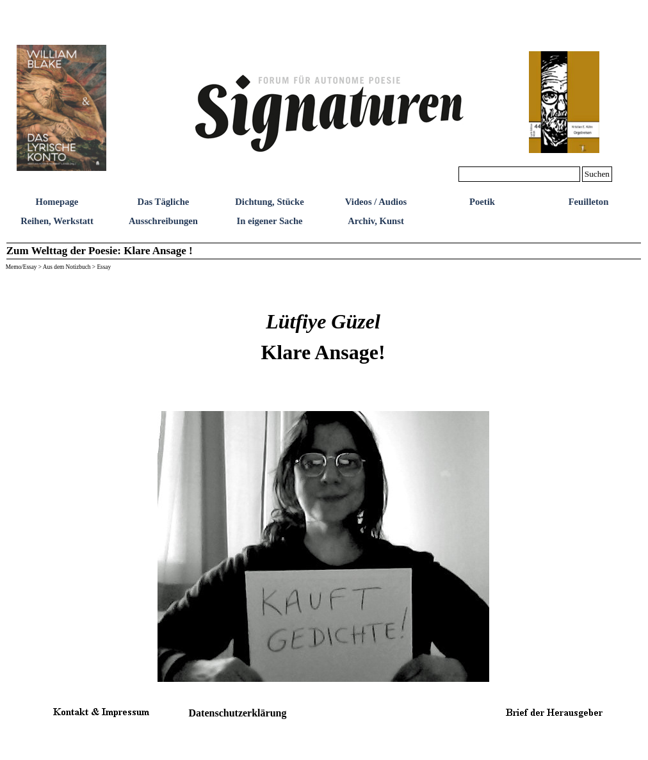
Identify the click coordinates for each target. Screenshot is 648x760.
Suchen (597, 174)
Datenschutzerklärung (238, 712)
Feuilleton (589, 202)
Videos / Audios (376, 202)
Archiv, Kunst (376, 221)
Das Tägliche (164, 202)
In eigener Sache (269, 221)
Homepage (57, 202)
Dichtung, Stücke (269, 202)
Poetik (482, 202)
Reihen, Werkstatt (56, 221)
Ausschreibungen (163, 221)
